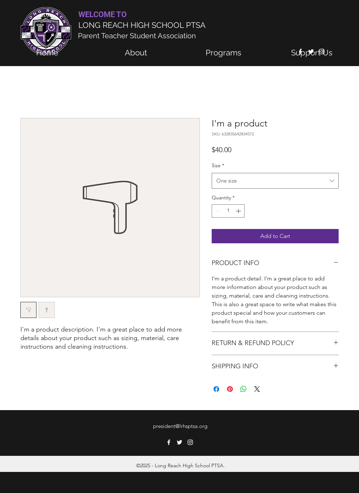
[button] (223, 52)
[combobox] (275, 181)
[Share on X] (257, 389)
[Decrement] (217, 211)
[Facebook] (168, 442)
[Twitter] (179, 442)
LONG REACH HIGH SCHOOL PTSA (142, 25)
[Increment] (239, 211)
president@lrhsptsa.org (180, 426)
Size (218, 165)
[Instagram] (190, 442)
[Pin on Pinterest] (230, 389)
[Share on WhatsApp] (243, 389)
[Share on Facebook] (216, 389)
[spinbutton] (228, 211)
